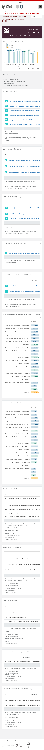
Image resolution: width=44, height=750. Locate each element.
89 (6, 285)
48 (6, 253)
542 (6, 218)
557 (6, 124)
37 (6, 166)
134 (6, 110)
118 (6, 291)
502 (6, 115)
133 (6, 106)
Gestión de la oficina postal (18, 214)
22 (6, 214)
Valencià (21, 2)
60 (6, 172)
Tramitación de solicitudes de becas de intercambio (26, 286)
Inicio (4, 11)
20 (6, 208)
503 (6, 119)
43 (6, 101)
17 (6, 160)
